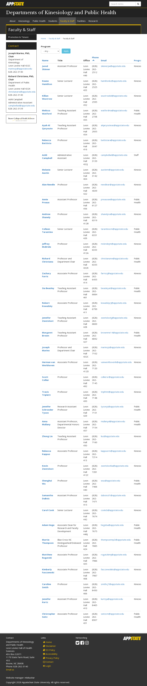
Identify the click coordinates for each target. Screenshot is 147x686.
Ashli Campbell (47, 156)
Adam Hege (48, 525)
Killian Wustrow (47, 97)
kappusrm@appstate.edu (113, 450)
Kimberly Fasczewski (48, 571)
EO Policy (49, 650)
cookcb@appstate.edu (112, 510)
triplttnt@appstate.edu (112, 391)
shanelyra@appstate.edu (113, 214)
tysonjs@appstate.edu (112, 406)
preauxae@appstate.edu (113, 199)
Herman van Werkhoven (48, 364)
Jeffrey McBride (46, 245)
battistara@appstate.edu (113, 140)
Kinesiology (24, 20)
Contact (48, 661)
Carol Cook (48, 510)
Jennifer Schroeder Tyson (47, 409)
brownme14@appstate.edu (114, 332)
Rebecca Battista (46, 142)
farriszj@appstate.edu (112, 273)
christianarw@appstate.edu (114, 258)
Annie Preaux (46, 201)
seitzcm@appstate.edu (112, 613)
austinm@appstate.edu (112, 169)
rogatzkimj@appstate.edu (114, 554)
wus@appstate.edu (110, 480)
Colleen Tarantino (47, 230)
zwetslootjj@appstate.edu (114, 317)
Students (52, 20)
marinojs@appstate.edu (113, 347)
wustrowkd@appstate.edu (114, 95)
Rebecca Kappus (46, 452)
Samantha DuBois (47, 497)
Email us (10, 669)
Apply (66, 51)
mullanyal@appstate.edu (113, 421)
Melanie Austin (46, 171)
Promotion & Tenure (18, 37)
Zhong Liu (47, 436)
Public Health (39, 20)
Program (45, 46)
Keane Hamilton (47, 82)
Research (93, 20)
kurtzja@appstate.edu (112, 598)
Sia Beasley (48, 288)
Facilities (81, 20)
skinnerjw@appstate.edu (113, 66)
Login (47, 665)
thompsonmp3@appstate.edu (116, 539)
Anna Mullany (46, 423)
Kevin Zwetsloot (48, 467)
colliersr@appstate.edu (112, 377)
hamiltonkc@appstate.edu (113, 80)
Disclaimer (49, 645)
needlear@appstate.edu (113, 184)
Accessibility (50, 653)
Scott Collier (45, 378)
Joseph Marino (46, 349)
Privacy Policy (51, 657)
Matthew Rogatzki (47, 556)
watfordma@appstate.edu (114, 110)
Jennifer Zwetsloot (48, 319)
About (13, 20)
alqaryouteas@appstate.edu (115, 125)
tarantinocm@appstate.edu (114, 228)
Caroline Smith (46, 586)
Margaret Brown (47, 334)
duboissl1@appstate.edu (113, 495)
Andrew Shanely (46, 216)
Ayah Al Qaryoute (47, 127)
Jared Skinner (46, 67)
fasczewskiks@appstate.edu (115, 569)
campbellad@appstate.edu (114, 155)
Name (45, 60)
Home (43, 38)
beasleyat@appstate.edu (113, 288)
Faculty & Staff (67, 20)
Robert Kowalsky (47, 304)
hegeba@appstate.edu (112, 525)
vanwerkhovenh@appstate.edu (116, 362)
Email (104, 60)
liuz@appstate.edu (110, 436)
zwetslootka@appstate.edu (114, 465)
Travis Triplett (46, 393)
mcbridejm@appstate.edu (114, 243)
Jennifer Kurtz (46, 600)
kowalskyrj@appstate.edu (113, 302)
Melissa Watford (47, 112)
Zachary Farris (46, 275)
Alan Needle (48, 184)
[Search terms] (122, 3)
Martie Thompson (48, 541)
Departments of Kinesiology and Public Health (61, 12)
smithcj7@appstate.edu (112, 584)
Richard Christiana (47, 260)
